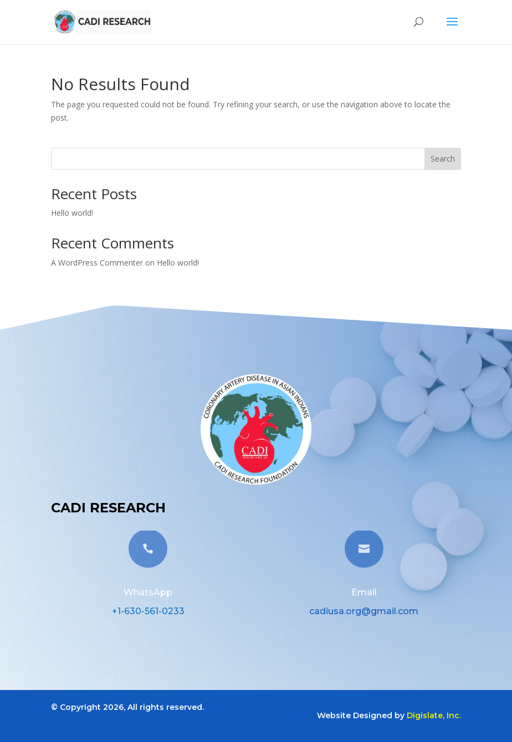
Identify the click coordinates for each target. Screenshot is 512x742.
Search (443, 158)
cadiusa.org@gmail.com (363, 611)
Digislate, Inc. (434, 715)
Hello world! (72, 212)
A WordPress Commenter (97, 262)
